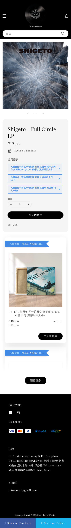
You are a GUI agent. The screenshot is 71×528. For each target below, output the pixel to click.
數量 (10, 198)
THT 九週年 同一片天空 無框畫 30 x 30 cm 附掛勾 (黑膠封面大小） (34, 313)
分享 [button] (12, 225)
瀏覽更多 (35, 380)
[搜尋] (62, 33)
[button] (4, 16)
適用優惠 (13, 159)
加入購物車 (35, 215)
